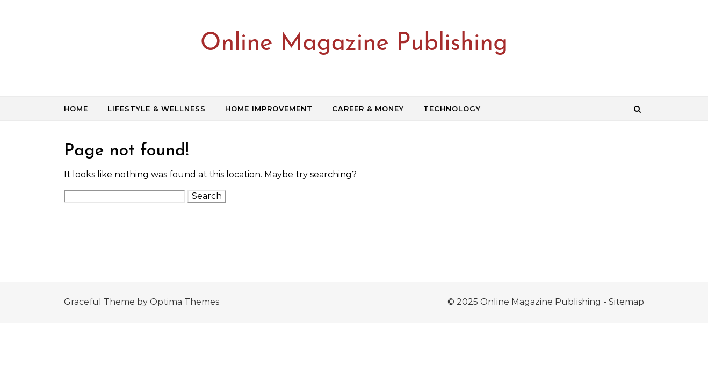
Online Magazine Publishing (354, 44)
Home (76, 108)
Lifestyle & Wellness (156, 108)
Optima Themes (184, 302)
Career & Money (368, 108)
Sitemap (626, 302)
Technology (452, 108)
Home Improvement (269, 108)
